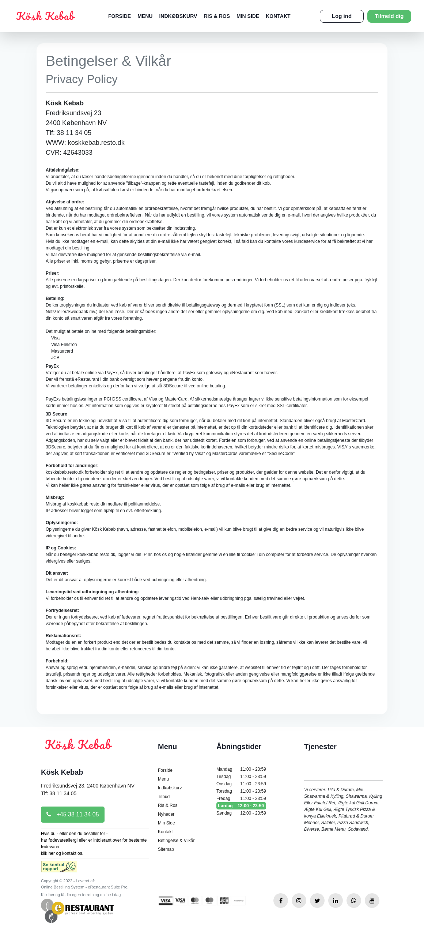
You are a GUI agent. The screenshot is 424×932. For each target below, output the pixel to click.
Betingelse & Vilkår (176, 840)
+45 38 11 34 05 (72, 814)
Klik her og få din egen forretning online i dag (81, 894)
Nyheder (166, 814)
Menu (144, 16)
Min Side (247, 16)
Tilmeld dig (389, 16)
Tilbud (164, 796)
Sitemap (166, 849)
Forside (119, 16)
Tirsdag (241, 776)
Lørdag (241, 805)
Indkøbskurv (178, 16)
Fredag (241, 798)
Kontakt (278, 16)
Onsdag (241, 784)
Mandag (241, 769)
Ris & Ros (217, 16)
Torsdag (241, 791)
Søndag (241, 813)
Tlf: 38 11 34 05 (58, 793)
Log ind (342, 16)
